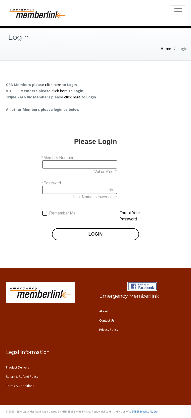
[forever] (44, 213)
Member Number (58, 158)
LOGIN (96, 234)
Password (52, 183)
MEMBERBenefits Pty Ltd (143, 411)
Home (166, 48)
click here (53, 85)
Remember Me (62, 213)
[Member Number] (79, 164)
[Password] (79, 190)
